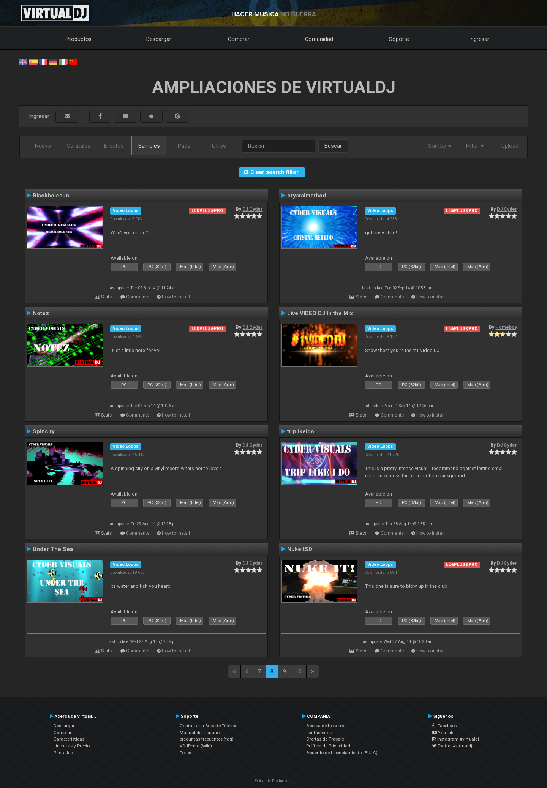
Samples (149, 145)
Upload (510, 145)
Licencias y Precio (72, 746)
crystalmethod (306, 195)
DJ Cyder (252, 209)
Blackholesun (51, 195)
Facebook (444, 725)
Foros (185, 752)
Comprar (239, 39)
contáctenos (319, 732)
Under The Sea (53, 549)
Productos (79, 39)
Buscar (333, 145)
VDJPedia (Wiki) (196, 746)
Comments (137, 297)
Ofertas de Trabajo (325, 739)
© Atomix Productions (274, 781)
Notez (41, 313)
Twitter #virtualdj (452, 746)
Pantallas (63, 752)
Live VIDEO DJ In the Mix (320, 313)
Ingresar (479, 39)
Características (69, 739)
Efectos (114, 145)
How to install (176, 297)
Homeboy (506, 327)
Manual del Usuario (200, 732)
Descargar (158, 39)
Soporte (399, 39)
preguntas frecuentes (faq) (207, 739)
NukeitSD (299, 549)
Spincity (44, 431)
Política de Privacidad (328, 746)
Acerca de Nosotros (326, 725)
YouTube (443, 732)
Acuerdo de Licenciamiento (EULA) (342, 752)
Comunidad (319, 39)
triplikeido (300, 431)
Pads (184, 145)
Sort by (439, 145)
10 (299, 671)
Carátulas (78, 145)
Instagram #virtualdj (455, 739)
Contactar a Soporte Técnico (208, 725)
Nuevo (43, 145)
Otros (219, 145)
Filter (475, 145)
